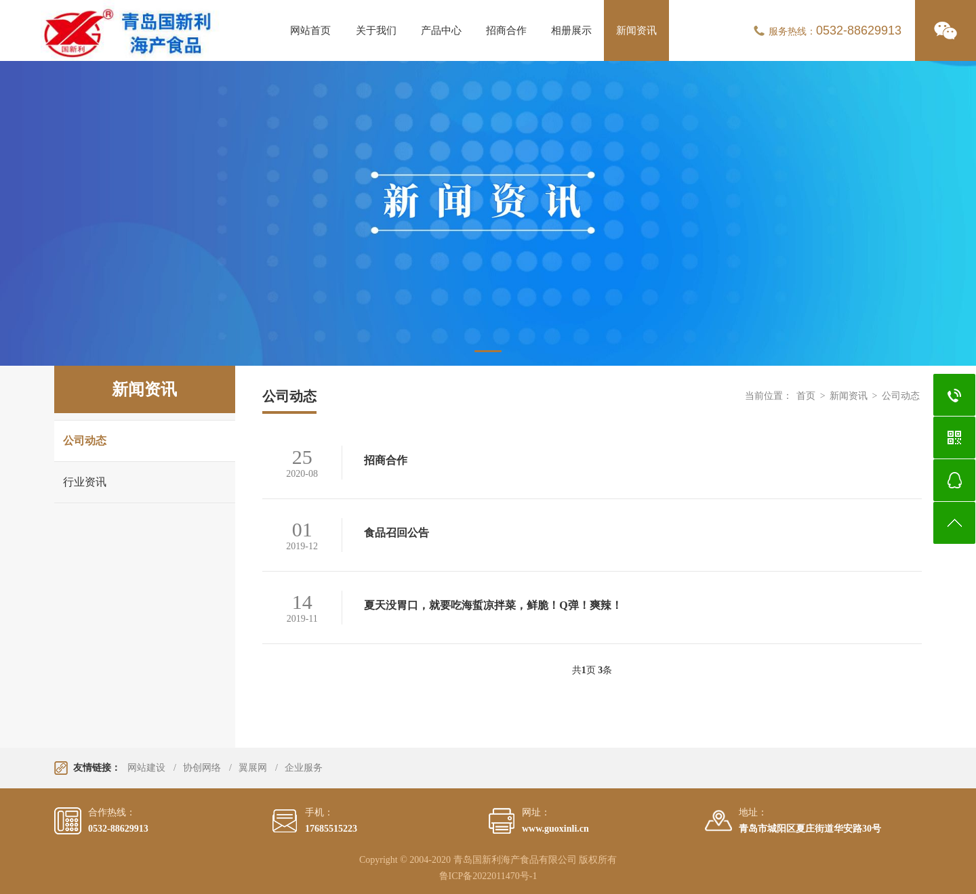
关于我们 (376, 30)
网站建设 (146, 768)
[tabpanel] (488, 213)
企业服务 (304, 768)
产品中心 (441, 30)
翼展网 (253, 768)
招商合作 (506, 30)
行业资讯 (84, 482)
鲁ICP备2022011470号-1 (488, 876)
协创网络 (202, 768)
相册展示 (571, 30)
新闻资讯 (636, 30)
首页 (805, 396)
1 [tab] (488, 351)
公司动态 (84, 440)
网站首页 (310, 30)
